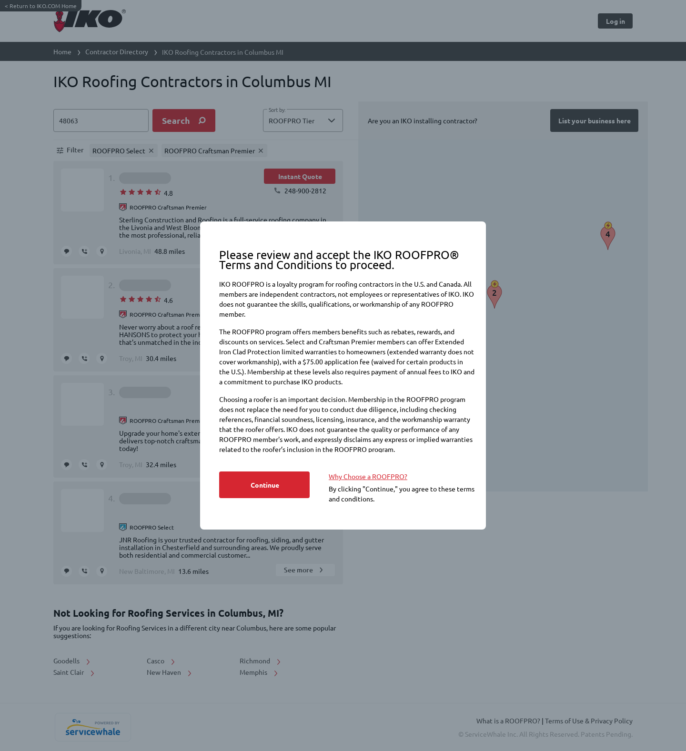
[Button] (264, 484)
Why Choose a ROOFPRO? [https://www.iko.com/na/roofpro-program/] (368, 476)
